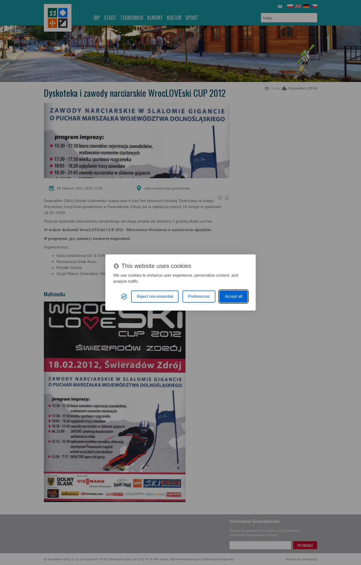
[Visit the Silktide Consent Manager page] (124, 297)
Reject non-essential (155, 296)
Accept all (233, 296)
